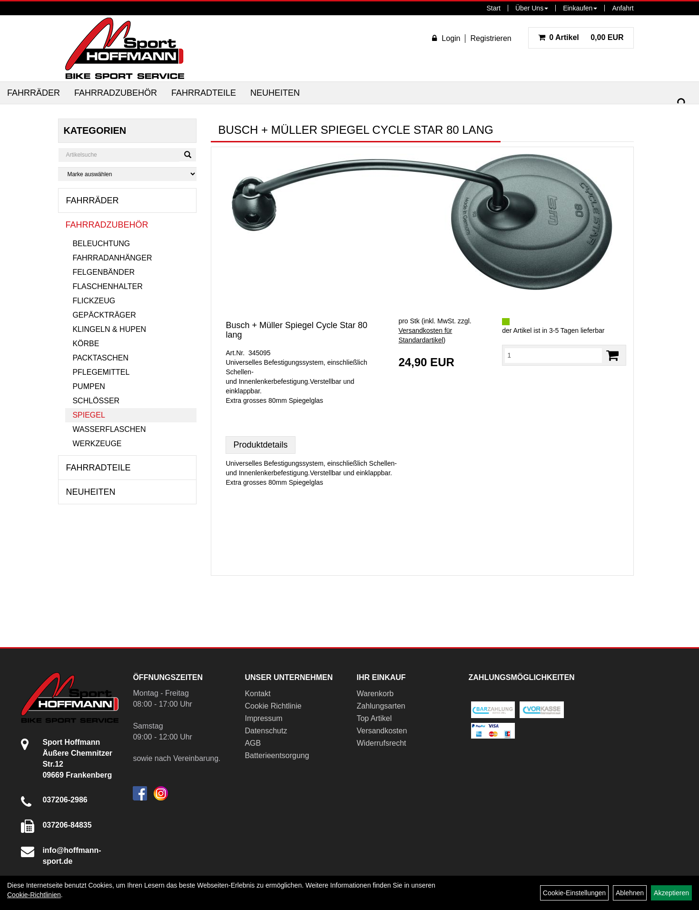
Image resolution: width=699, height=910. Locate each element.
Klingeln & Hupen (109, 329)
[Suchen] (682, 103)
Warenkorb (375, 694)
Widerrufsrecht (381, 743)
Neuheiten (275, 93)
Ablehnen (630, 893)
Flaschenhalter (107, 286)
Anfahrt (622, 8)
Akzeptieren (671, 893)
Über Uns (531, 8)
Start (493, 8)
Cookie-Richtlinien (34, 895)
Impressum (263, 718)
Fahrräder (33, 93)
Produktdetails (260, 445)
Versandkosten (381, 731)
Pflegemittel (100, 372)
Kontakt (257, 694)
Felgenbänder (103, 272)
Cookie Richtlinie (273, 706)
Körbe (85, 344)
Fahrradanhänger (112, 258)
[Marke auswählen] (127, 174)
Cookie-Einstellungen (574, 893)
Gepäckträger (104, 315)
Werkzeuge (96, 444)
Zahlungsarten (380, 706)
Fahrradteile (203, 93)
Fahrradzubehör (115, 93)
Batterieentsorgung (277, 755)
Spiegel (88, 415)
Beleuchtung (101, 244)
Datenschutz (266, 731)
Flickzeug (93, 301)
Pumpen (88, 386)
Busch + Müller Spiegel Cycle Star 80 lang (296, 330)
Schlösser (95, 401)
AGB (253, 743)
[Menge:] (553, 355)
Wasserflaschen (109, 429)
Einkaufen (580, 8)
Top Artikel (374, 718)
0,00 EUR (581, 37)
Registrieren (490, 38)
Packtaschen (100, 358)
